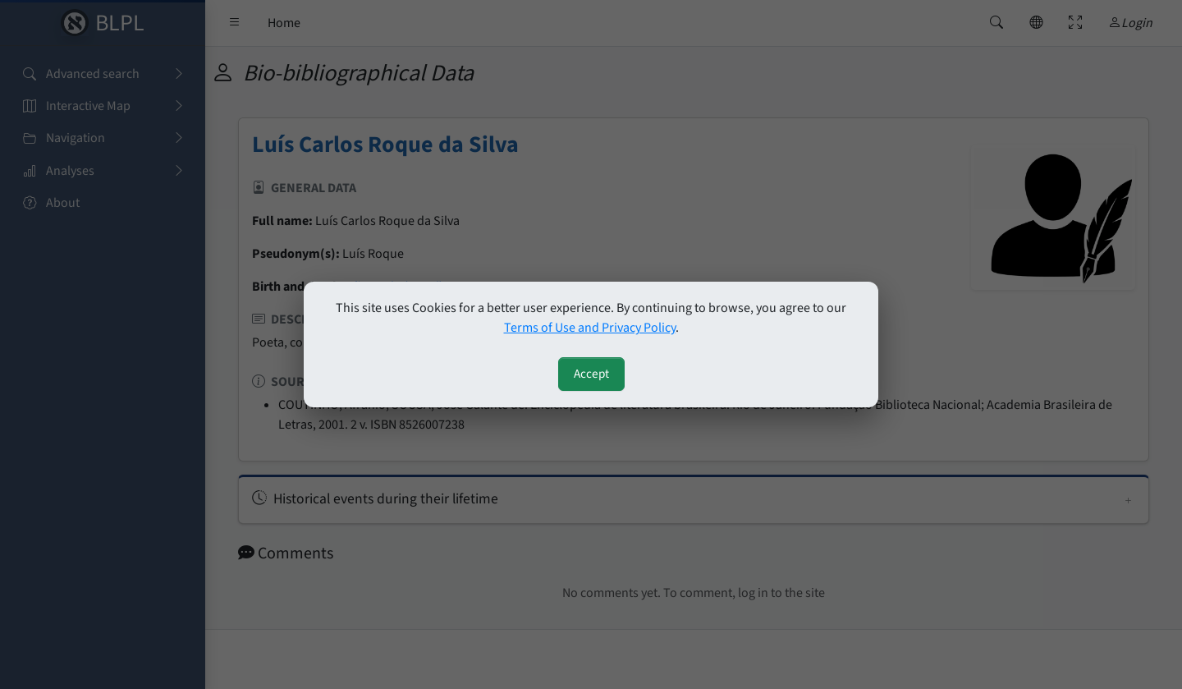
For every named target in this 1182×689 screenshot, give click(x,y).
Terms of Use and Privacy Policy (590, 328)
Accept (591, 374)
